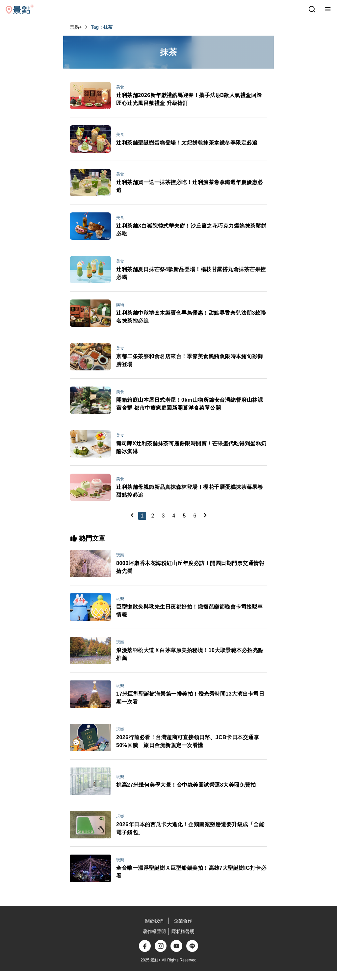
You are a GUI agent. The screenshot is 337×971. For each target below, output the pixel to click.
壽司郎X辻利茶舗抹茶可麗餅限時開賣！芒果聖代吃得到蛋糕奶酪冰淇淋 (191, 447)
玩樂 (120, 555)
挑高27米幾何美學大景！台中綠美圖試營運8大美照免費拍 (186, 785)
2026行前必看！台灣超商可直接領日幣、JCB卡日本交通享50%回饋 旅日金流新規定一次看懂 (187, 741)
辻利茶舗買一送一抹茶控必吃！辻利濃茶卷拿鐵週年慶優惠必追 (189, 186)
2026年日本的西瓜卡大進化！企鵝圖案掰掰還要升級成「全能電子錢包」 (190, 828)
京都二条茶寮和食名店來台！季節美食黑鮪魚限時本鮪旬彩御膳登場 (189, 360)
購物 (120, 304)
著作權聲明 (154, 931)
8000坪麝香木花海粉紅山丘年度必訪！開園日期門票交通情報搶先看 (190, 567)
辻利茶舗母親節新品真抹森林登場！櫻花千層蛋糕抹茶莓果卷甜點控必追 (189, 491)
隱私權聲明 (182, 931)
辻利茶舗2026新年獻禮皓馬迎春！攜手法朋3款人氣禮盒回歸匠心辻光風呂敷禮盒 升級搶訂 (189, 99)
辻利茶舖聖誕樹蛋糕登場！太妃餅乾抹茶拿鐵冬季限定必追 (186, 142)
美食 (120, 87)
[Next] (205, 515)
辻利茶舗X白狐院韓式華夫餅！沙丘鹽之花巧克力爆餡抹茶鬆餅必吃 (191, 229)
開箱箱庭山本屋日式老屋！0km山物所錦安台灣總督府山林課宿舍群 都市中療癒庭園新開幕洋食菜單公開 (189, 404)
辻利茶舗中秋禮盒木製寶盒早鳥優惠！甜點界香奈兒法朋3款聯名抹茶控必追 (191, 317)
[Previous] (132, 515)
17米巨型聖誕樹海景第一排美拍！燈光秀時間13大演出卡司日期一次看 (190, 698)
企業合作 (183, 921)
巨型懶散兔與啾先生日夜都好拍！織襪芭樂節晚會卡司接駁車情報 (189, 610)
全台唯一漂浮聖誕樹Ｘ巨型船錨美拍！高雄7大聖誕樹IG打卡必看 (191, 872)
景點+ (76, 27)
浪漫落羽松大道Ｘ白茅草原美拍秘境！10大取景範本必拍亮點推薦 (190, 654)
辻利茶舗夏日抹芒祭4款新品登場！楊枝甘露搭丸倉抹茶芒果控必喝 (191, 273)
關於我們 (154, 921)
